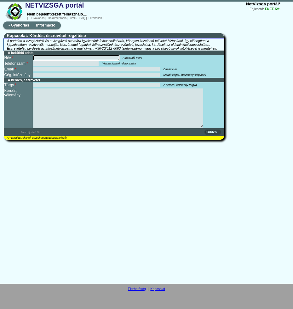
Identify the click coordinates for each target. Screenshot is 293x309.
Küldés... (213, 132)
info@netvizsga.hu (59, 48)
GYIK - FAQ (77, 18)
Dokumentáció (57, 18)
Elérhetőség (137, 289)
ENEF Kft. (272, 9)
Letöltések (95, 18)
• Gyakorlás (37, 18)
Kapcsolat (157, 289)
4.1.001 (37, 132)
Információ (45, 25)
